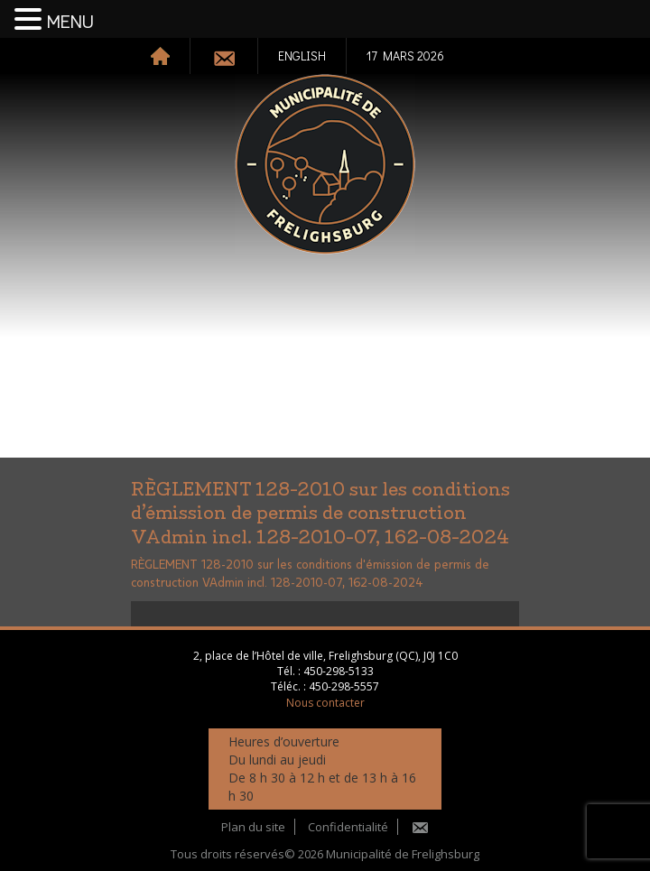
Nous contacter (325, 702)
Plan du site (253, 827)
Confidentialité (348, 827)
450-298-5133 (338, 671)
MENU (70, 23)
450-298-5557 (344, 686)
